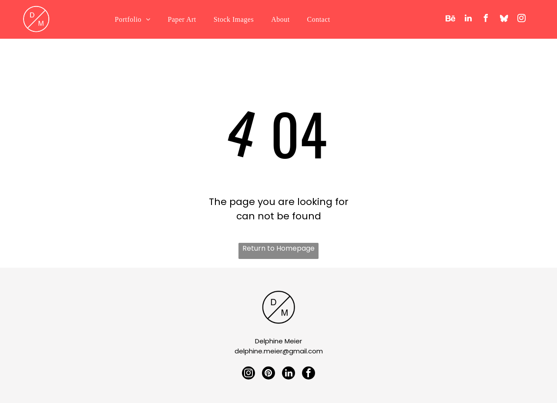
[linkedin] (468, 19)
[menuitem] (132, 20)
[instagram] (522, 19)
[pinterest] (269, 373)
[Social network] (450, 19)
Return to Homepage (278, 248)
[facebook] (486, 19)
